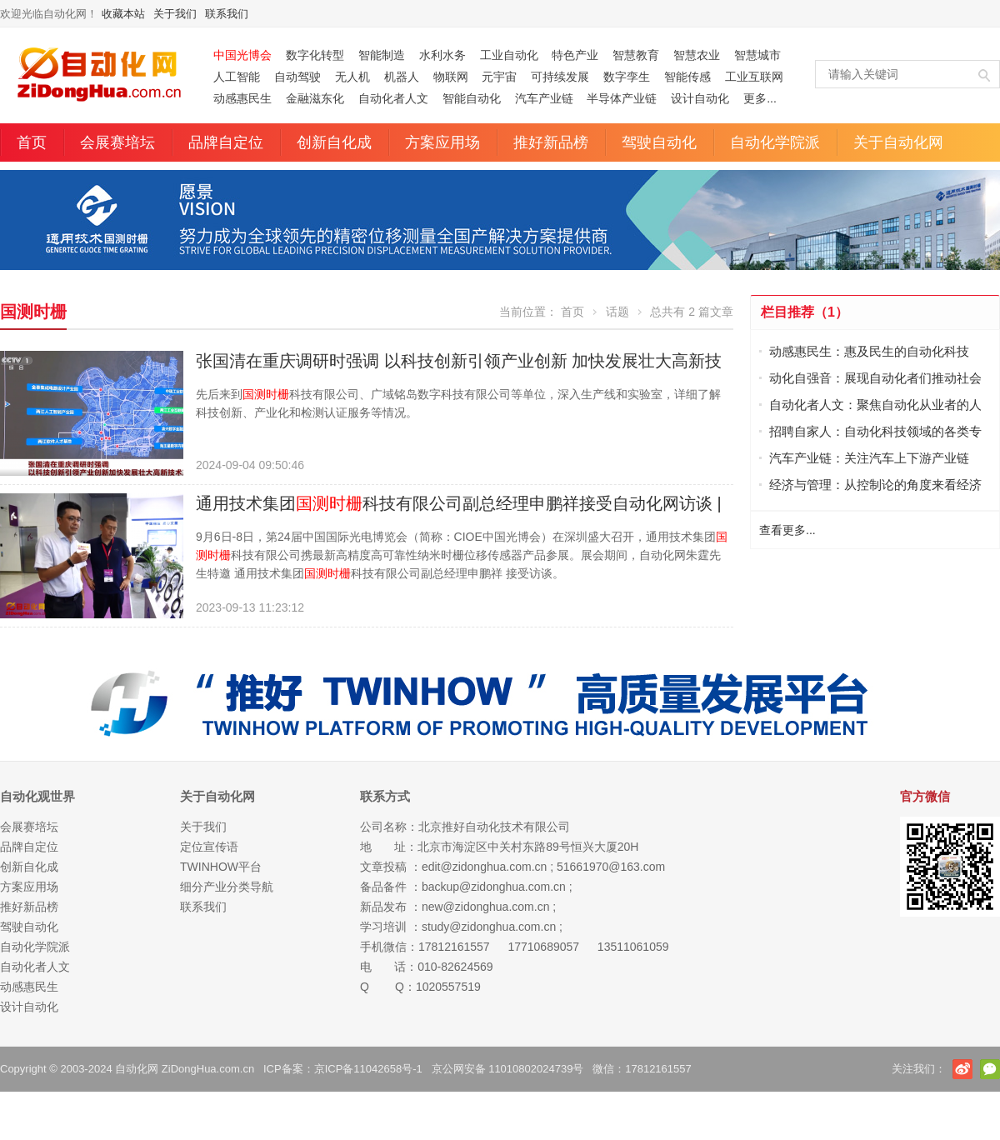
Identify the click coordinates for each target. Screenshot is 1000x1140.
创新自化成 (334, 142)
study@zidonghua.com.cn (489, 926)
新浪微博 (962, 1069)
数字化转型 (315, 55)
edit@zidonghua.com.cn (484, 866)
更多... (760, 98)
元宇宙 (499, 76)
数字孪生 (626, 76)
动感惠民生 (242, 98)
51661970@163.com (611, 866)
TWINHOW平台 (221, 866)
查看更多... (787, 530)
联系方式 (385, 796)
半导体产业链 (622, 98)
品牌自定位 (225, 142)
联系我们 (226, 14)
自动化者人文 (393, 98)
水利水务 (442, 55)
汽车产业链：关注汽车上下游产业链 (869, 458)
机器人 (401, 76)
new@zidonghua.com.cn (486, 906)
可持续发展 (560, 76)
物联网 (450, 76)
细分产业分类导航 (226, 886)
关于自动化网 (898, 142)
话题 (617, 311)
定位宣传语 (209, 846)
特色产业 (575, 55)
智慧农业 (696, 55)
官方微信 (990, 1069)
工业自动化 (509, 55)
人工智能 (236, 76)
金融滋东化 (315, 98)
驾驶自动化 (659, 142)
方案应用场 (442, 142)
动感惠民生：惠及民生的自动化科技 (869, 351)
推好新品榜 (550, 142)
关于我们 (175, 14)
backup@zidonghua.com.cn (494, 886)
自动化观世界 (37, 796)
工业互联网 (754, 76)
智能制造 (381, 55)
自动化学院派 (775, 142)
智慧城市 (757, 55)
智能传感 (687, 76)
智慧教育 (635, 55)
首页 (32, 142)
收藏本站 (123, 14)
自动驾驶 (297, 76)
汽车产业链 (544, 98)
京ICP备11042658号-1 (368, 1068)
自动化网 (136, 1068)
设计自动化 (700, 98)
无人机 (352, 76)
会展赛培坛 (117, 142)
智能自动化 (471, 98)
